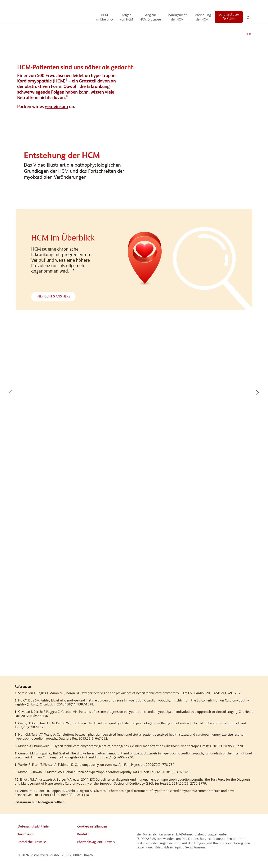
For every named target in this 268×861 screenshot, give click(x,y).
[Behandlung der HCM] (202, 17)
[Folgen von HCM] (126, 17)
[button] (10, 392)
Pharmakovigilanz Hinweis (96, 842)
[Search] (248, 18)
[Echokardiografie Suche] (228, 17)
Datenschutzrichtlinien (34, 826)
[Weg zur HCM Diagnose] (150, 17)
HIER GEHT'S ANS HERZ (53, 296)
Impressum (26, 834)
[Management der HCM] (177, 17)
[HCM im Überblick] (104, 17)
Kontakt (83, 834)
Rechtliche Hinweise (32, 842)
